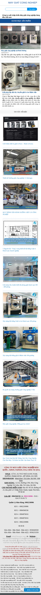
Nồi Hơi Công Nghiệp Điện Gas (25, 578)
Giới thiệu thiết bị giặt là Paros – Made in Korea (18, 144)
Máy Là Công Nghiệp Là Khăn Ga (22, 576)
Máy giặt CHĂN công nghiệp (24, 580)
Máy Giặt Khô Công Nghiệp (8, 578)
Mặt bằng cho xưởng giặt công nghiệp (10, 589)
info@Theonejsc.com (18, 536)
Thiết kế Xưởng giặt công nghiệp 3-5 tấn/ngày (17, 178)
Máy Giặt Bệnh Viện (27, 571)
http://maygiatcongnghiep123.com (13, 538)
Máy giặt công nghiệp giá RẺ (8, 580)
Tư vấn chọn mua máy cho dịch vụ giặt (11, 582)
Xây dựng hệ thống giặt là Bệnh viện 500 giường (18, 355)
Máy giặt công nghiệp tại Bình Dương (13, 50)
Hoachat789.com (31, 538)
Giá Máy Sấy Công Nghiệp (26, 540)
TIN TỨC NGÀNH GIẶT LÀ (26, 565)
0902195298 (32, 590)
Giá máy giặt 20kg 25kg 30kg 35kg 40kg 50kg (12, 584)
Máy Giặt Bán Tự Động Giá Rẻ (23, 574)
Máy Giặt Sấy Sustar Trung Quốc (27, 569)
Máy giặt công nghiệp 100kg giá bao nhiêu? (16, 424)
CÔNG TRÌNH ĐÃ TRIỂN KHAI (9, 565)
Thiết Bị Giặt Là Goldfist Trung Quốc (10, 571)
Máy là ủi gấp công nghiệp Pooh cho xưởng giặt (13, 591)
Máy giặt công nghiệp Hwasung (29, 542)
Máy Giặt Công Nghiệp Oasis (8, 567)
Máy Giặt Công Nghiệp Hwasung (9, 569)
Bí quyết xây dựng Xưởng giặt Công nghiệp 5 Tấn (19, 390)
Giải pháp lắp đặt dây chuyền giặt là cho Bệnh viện (19, 92)
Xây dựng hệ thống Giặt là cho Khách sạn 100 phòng (19, 321)
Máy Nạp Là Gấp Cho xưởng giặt (29, 586)
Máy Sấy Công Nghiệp (6, 576)
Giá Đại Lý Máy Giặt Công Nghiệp (31, 582)
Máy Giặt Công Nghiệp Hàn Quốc (25, 567)
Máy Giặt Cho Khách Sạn (7, 574)
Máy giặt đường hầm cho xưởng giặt (10, 586)
